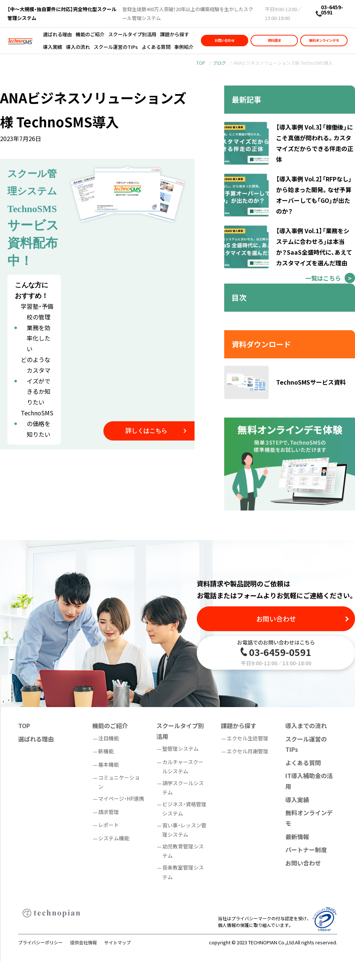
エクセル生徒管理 (247, 738)
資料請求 (274, 40)
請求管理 (108, 812)
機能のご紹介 (90, 34)
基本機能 (108, 764)
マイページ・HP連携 (121, 798)
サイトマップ (117, 942)
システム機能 (113, 838)
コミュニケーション (119, 782)
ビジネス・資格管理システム (184, 808)
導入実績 (52, 46)
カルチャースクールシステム (182, 766)
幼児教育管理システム (183, 851)
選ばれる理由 (57, 34)
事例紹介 (183, 46)
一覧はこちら (323, 278)
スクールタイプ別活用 (132, 34)
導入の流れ (78, 46)
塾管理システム (180, 748)
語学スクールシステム (183, 787)
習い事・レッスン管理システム (184, 829)
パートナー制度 (306, 849)
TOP (200, 63)
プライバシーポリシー (40, 942)
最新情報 (297, 836)
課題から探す (174, 34)
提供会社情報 (83, 942)
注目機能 (108, 738)
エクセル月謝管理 (247, 751)
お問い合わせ (225, 40)
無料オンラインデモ (324, 40)
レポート (108, 824)
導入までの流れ (306, 725)
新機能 (106, 751)
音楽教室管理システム (183, 872)
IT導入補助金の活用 (309, 781)
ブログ (219, 63)
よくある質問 (156, 46)
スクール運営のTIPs (116, 46)
